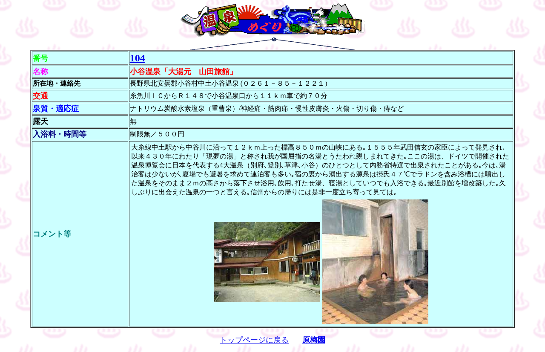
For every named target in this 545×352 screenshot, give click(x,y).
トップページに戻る (254, 340)
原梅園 (313, 340)
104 (137, 57)
